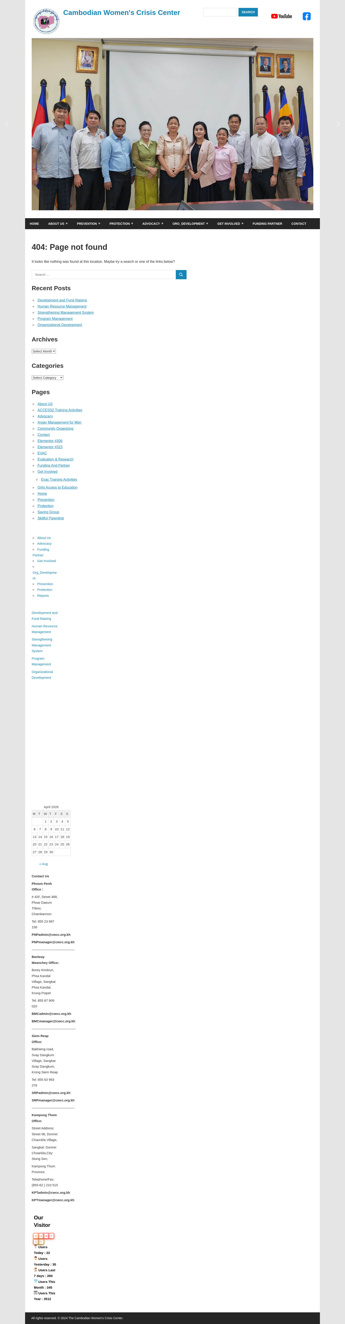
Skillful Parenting (51, 518)
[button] (6, 124)
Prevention (87, 223)
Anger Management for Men (59, 422)
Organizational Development (60, 325)
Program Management (55, 319)
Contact (299, 223)
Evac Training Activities (59, 479)
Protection (120, 223)
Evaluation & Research (55, 459)
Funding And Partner (54, 465)
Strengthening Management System (66, 312)
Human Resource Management (62, 306)
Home (34, 223)
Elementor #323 (50, 447)
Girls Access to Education (57, 487)
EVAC (42, 453)
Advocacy (151, 223)
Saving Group (48, 512)
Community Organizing (55, 428)
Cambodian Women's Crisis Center (121, 12)
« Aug (43, 864)
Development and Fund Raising (62, 300)
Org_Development (188, 223)
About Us (56, 223)
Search (248, 12)
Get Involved (228, 223)
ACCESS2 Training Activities (60, 410)
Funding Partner (267, 223)
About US (45, 404)
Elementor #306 (50, 441)
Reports (43, 595)
